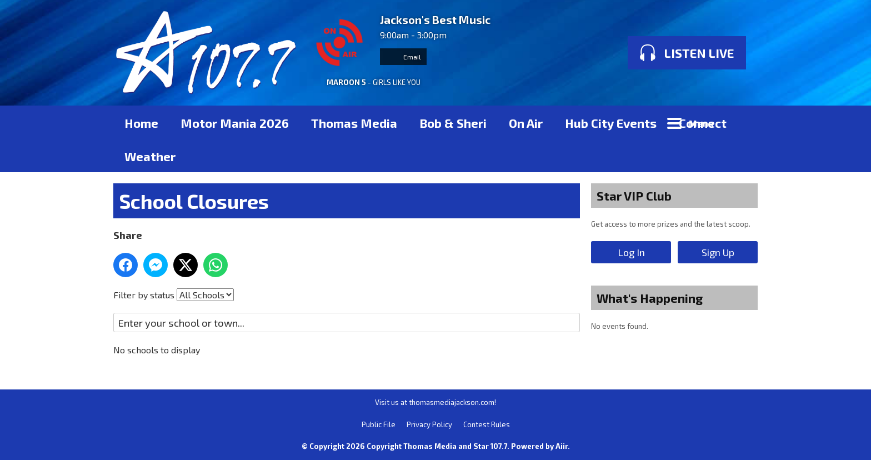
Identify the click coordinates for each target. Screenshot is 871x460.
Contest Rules (486, 424)
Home (141, 123)
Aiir (561, 446)
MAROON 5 (346, 82)
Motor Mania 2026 (235, 123)
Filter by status (143, 294)
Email (403, 57)
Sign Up (718, 252)
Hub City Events (611, 123)
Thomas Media (354, 123)
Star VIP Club (634, 195)
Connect (703, 123)
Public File (379, 424)
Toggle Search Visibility (741, 122)
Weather (150, 156)
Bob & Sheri (453, 123)
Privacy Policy (429, 424)
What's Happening (650, 298)
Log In (631, 252)
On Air (526, 123)
